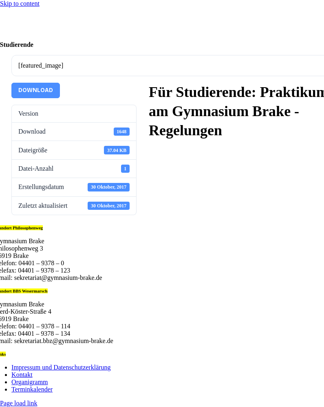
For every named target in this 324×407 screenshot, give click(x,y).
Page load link (18, 403)
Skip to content (20, 3)
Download (35, 90)
